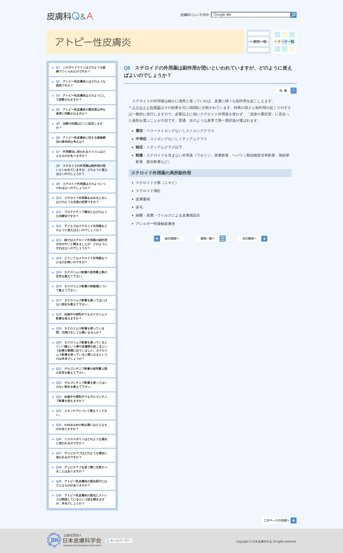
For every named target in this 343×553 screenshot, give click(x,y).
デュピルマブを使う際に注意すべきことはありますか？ (81, 469)
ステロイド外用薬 (146, 108)
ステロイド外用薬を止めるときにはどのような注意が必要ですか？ (81, 200)
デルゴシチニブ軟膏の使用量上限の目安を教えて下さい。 (81, 370)
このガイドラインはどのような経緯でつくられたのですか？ (81, 69)
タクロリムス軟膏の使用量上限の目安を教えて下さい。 (81, 274)
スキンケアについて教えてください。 (81, 413)
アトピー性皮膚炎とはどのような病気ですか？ (81, 83)
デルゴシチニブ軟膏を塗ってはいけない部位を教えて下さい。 (81, 384)
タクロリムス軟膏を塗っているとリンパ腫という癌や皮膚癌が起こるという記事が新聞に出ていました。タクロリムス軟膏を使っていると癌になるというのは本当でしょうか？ (81, 350)
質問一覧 (258, 42)
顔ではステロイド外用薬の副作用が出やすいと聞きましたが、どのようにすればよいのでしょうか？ (81, 244)
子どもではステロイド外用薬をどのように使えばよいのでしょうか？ (81, 228)
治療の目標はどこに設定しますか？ (79, 125)
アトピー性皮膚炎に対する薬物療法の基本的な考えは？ (81, 139)
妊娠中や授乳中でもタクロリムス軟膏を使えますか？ (81, 316)
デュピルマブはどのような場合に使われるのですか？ (81, 455)
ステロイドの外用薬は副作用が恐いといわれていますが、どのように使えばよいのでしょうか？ (81, 170)
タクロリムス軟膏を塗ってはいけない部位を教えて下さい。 (81, 302)
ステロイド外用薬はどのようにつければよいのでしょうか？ (81, 186)
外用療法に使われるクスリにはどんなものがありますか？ (81, 153)
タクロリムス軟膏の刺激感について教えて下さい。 (81, 288)
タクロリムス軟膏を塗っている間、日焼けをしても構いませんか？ (80, 330)
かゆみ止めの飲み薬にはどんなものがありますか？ (81, 427)
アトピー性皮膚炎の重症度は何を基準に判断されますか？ (81, 111)
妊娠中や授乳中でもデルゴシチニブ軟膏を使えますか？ (81, 398)
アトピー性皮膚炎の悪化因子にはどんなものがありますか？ (81, 483)
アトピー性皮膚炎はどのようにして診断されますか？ (81, 97)
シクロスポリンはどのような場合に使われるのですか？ (81, 441)
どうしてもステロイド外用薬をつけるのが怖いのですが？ (81, 260)
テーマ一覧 (285, 42)
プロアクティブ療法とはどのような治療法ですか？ (81, 214)
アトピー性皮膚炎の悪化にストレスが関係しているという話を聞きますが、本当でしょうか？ (81, 499)
